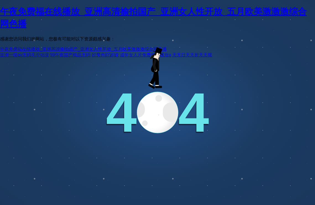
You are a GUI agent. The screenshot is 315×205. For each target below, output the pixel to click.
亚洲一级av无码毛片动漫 (24, 55)
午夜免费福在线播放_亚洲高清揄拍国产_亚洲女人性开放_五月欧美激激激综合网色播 (83, 49)
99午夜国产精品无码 (70, 55)
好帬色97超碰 (105, 55)
